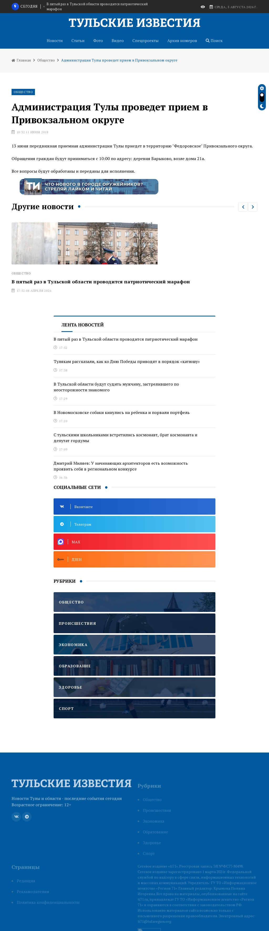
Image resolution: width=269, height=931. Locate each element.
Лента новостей (82, 325)
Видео (118, 40)
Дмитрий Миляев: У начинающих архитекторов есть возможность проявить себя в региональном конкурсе (121, 466)
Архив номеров (182, 40)
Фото (98, 40)
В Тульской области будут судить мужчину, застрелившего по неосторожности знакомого (116, 387)
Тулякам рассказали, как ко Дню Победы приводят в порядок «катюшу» (127, 361)
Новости (55, 40)
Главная (21, 60)
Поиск (214, 40)
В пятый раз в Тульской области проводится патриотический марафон (97, 7)
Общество (46, 60)
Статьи (78, 40)
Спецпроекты (145, 40)
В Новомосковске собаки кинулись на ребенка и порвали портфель (122, 412)
